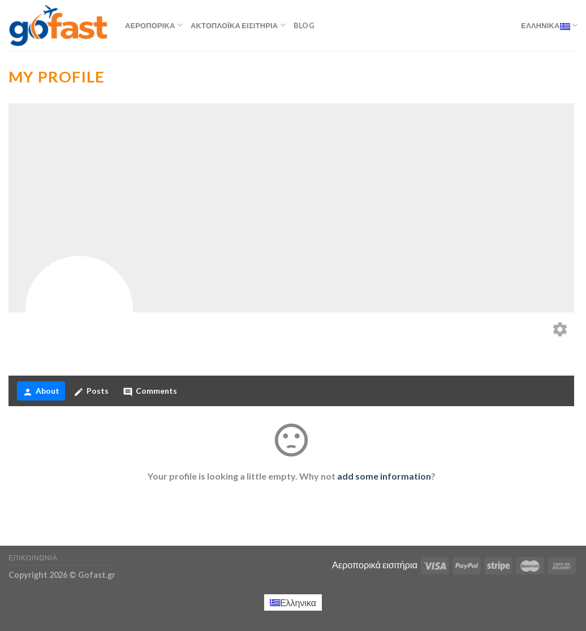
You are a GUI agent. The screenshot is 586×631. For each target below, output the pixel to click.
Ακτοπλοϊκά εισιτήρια (238, 25)
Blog (304, 25)
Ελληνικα (549, 25)
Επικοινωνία (32, 558)
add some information (384, 476)
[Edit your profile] (559, 330)
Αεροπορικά (154, 25)
